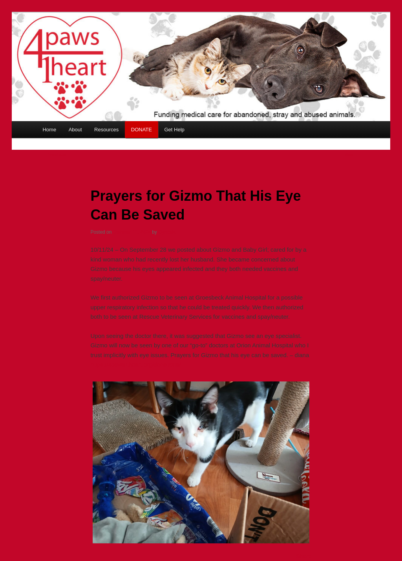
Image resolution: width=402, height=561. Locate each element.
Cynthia (166, 232)
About (75, 130)
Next (353, 155)
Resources (106, 130)
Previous (53, 155)
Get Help (174, 130)
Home (49, 130)
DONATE (141, 130)
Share (304, 556)
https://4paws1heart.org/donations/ (135, 364)
